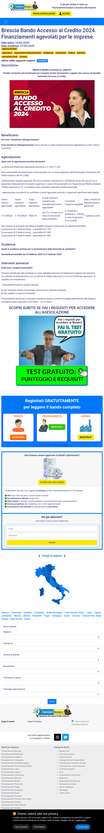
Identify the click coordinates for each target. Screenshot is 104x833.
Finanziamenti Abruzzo (11, 751)
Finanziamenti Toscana (11, 796)
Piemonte (36, 616)
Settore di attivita (11, 654)
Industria (81, 53)
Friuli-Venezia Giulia (74, 612)
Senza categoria (66, 787)
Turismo (23, 56)
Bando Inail (64, 751)
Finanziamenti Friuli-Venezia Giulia (16, 766)
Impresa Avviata (9, 49)
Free (61, 772)
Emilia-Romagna (54, 612)
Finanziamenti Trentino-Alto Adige (16, 799)
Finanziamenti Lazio (10, 769)
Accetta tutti (83, 827)
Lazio (89, 612)
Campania (39, 612)
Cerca (52, 701)
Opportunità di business (69, 781)
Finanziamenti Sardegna (12, 790)
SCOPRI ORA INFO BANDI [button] (52, 482)
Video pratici (64, 793)
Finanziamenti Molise (10, 781)
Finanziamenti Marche (11, 778)
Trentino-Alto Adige (91, 616)
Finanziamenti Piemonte (12, 784)
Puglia (47, 616)
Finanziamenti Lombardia (12, 775)
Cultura (71, 53)
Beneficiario (8, 666)
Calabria (28, 612)
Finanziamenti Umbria (11, 802)
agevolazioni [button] (44, 13)
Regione (7, 632)
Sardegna (56, 616)
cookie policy (80, 820)
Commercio (61, 53)
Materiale (63, 778)
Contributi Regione (80, 724)
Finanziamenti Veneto (10, 808)
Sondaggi (63, 790)
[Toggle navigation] (6, 21)
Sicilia (66, 616)
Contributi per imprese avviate (72, 763)
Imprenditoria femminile (69, 775)
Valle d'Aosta (16, 619)
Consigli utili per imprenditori (72, 760)
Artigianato (48, 53)
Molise (27, 616)
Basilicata (16, 612)
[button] (64, 13)
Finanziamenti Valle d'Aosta (13, 805)
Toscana (76, 616)
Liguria (97, 612)
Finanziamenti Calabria (11, 757)
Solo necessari (21, 827)
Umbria (4, 619)
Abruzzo (5, 612)
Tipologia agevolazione (14, 689)
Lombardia (42, 60)
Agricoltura (7, 53)
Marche (17, 616)
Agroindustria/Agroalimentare (27, 53)
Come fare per (65, 757)
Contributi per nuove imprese (72, 766)
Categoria (7, 643)
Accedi (52, 542)
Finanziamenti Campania (12, 760)
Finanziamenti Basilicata (12, 754)
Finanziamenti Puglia (10, 787)
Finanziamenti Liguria (10, 772)
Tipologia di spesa (12, 677)
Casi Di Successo (67, 754)
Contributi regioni (67, 769)
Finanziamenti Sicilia (10, 793)
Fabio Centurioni (82, 721)
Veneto (27, 619)
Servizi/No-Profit (9, 56)
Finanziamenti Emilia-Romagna (15, 763)
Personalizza (39, 827)
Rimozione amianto (68, 784)
